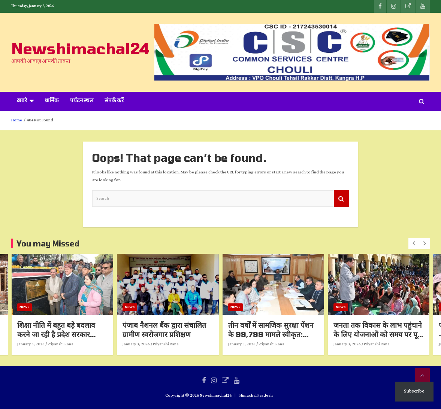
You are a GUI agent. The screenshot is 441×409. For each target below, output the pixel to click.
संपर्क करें (114, 101)
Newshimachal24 (80, 48)
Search (341, 198)
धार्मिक (52, 101)
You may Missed (47, 243)
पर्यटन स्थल (81, 101)
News (69, 307)
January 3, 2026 (181, 344)
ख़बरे (22, 101)
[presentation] (413, 243)
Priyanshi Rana (105, 344)
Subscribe (414, 391)
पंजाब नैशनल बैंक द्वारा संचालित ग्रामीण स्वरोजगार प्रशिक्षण (209, 330)
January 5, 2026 (76, 344)
